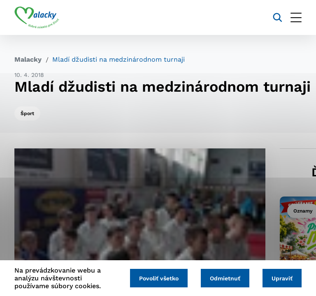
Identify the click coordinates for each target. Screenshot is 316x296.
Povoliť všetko (159, 278)
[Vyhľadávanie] (277, 17)
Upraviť (282, 278)
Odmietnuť (225, 278)
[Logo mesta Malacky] (36, 18)
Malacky (28, 59)
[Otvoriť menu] (296, 17)
